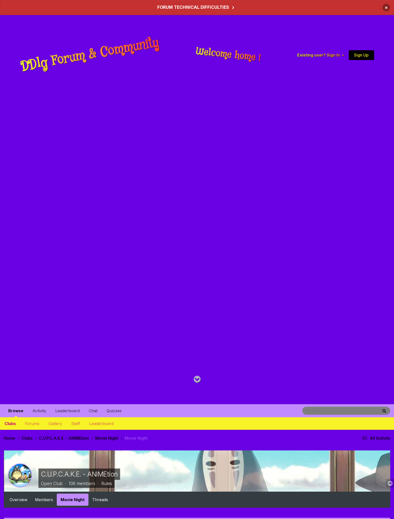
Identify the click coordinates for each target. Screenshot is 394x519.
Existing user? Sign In (320, 55)
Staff (75, 423)
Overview (18, 499)
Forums (32, 423)
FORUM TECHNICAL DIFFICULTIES (193, 7)
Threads (100, 499)
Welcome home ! (228, 54)
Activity (39, 410)
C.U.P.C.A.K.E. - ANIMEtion (79, 474)
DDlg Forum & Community (90, 54)
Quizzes (114, 410)
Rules (106, 483)
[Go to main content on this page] (197, 379)
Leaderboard (101, 423)
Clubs (10, 423)
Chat (93, 410)
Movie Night (73, 499)
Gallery (55, 423)
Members (44, 499)
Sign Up (361, 55)
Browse (15, 412)
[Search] (327, 411)
